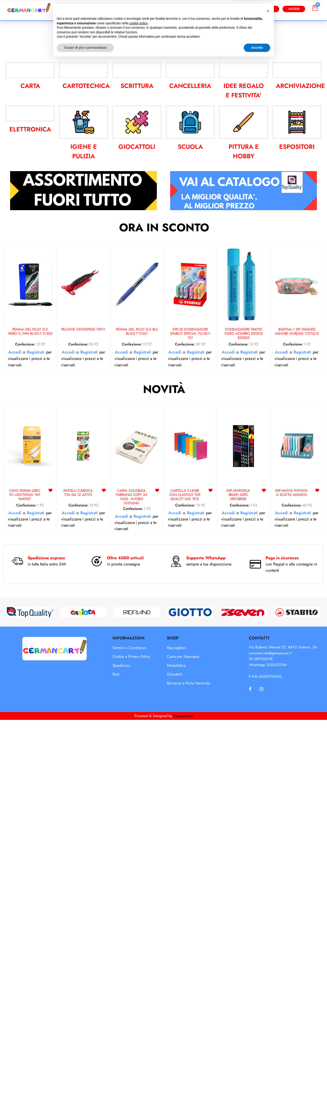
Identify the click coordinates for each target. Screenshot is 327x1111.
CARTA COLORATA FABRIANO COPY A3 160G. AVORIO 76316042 (131, 896)
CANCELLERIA (190, 485)
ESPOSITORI (297, 546)
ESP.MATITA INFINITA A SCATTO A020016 (291, 892)
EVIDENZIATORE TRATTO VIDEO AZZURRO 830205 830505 (243, 733)
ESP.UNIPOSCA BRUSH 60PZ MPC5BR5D (238, 894)
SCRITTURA (136, 485)
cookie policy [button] (138, 1074)
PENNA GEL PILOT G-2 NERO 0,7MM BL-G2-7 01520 (30, 731)
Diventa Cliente (260, 9)
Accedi (293, 9)
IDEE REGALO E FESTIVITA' (244, 490)
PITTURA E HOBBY (244, 551)
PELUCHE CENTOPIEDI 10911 (83, 729)
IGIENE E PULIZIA (83, 551)
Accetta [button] (257, 1098)
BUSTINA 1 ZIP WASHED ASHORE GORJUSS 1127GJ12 (297, 731)
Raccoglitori (176, 1047)
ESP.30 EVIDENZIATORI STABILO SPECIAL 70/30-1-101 (190, 733)
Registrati (35, 752)
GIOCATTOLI (136, 546)
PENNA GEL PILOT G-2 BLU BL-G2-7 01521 (137, 731)
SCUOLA (190, 546)
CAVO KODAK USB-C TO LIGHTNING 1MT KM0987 (24, 894)
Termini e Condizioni (129, 1047)
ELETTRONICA (30, 546)
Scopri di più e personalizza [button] (85, 1098)
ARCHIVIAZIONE (300, 485)
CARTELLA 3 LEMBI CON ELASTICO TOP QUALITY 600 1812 (185, 894)
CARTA (30, 485)
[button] (209, 9)
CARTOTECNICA (86, 485)
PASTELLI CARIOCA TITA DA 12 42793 (78, 892)
